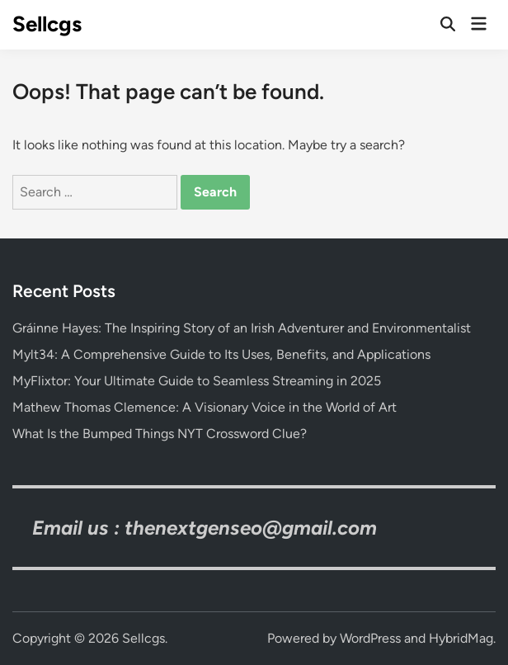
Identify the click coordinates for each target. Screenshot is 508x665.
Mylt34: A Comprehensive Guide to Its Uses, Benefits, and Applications (221, 354)
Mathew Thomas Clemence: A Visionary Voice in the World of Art (204, 407)
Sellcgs (47, 24)
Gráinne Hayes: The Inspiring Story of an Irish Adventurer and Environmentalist (241, 328)
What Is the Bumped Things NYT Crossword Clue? (159, 433)
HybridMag (461, 638)
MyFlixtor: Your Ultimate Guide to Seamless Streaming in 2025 (196, 381)
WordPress (370, 638)
